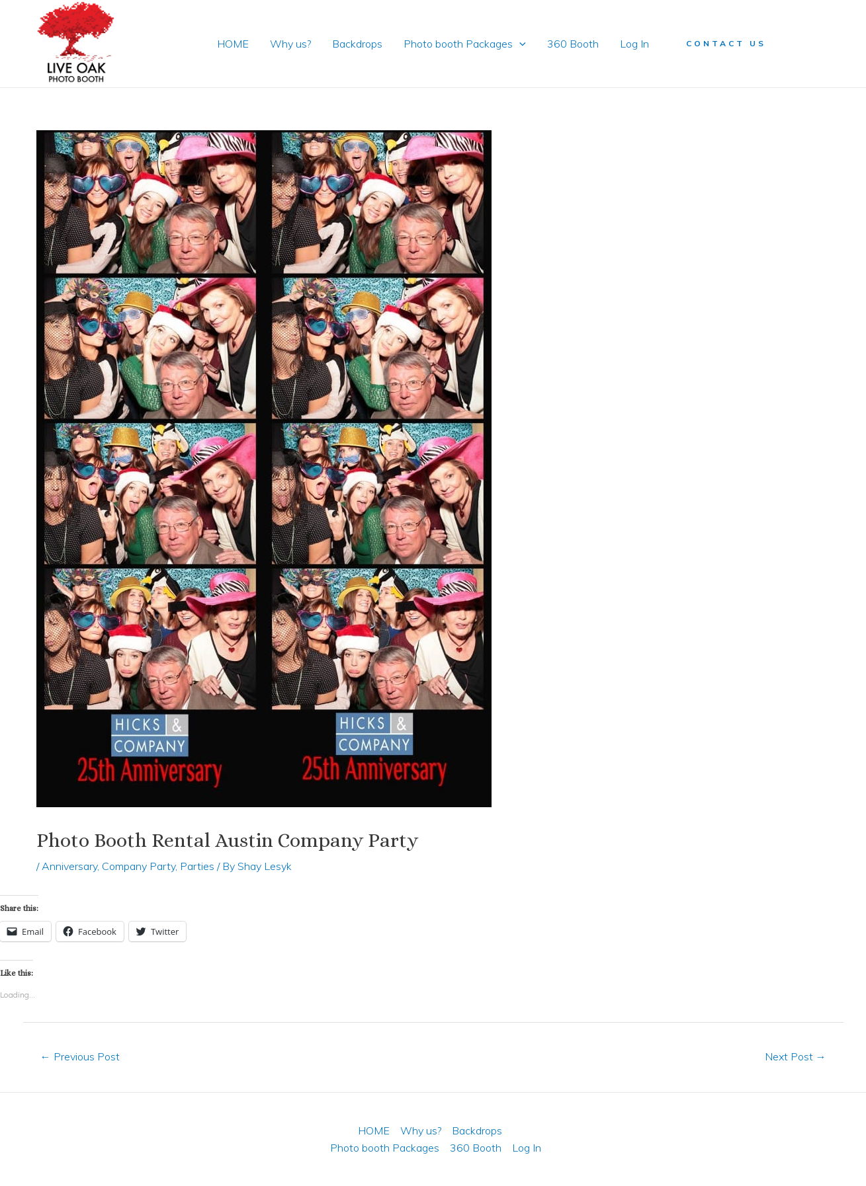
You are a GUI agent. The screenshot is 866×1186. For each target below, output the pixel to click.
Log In (634, 43)
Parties (197, 866)
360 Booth (573, 43)
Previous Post (80, 1056)
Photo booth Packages (465, 43)
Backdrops (357, 43)
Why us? (290, 43)
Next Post (795, 1056)
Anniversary (69, 866)
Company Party (138, 866)
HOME (233, 43)
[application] (519, 43)
